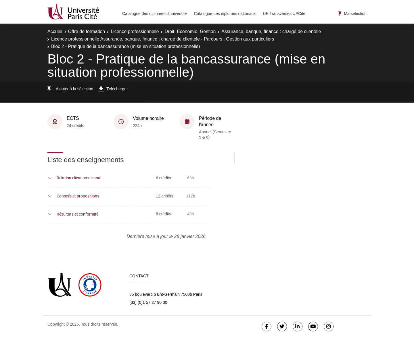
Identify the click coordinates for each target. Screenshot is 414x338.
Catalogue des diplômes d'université (154, 13)
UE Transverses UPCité (284, 13)
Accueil (54, 31)
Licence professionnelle (135, 31)
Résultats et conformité (77, 214)
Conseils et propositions (78, 196)
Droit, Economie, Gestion (190, 31)
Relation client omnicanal (79, 177)
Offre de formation (86, 31)
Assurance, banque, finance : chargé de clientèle (271, 31)
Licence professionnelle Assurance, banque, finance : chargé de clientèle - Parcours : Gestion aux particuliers (162, 39)
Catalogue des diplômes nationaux (225, 13)
